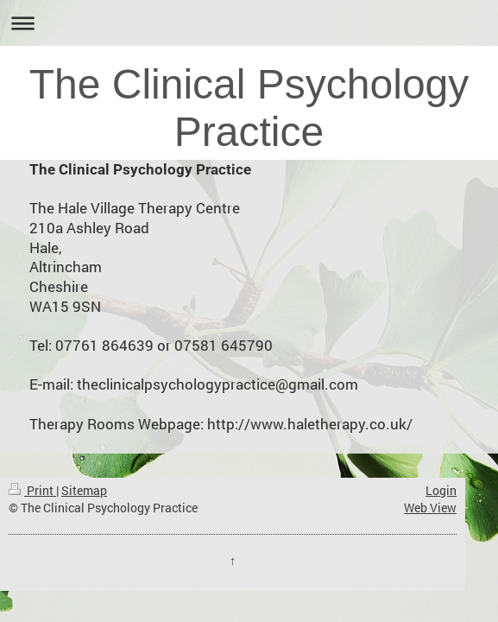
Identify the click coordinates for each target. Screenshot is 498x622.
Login (441, 490)
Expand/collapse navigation (249, 22)
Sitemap (84, 490)
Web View (430, 507)
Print (32, 490)
